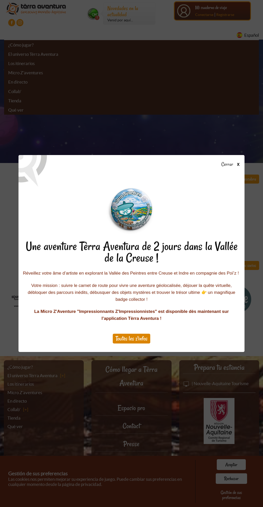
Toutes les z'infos (131, 338)
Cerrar (232, 164)
